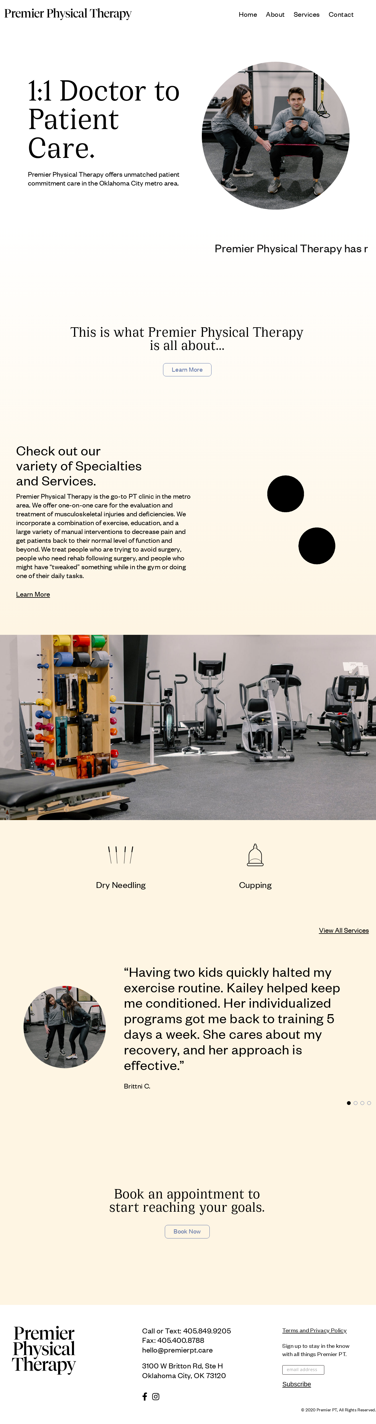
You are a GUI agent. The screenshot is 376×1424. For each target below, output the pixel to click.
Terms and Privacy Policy (314, 1329)
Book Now (187, 1231)
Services (307, 14)
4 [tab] (369, 1103)
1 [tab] (349, 1103)
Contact (341, 14)
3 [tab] (362, 1103)
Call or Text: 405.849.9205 (186, 1330)
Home (248, 14)
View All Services (344, 930)
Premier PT (327, 1409)
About (275, 14)
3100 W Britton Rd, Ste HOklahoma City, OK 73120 (184, 1370)
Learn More (187, 369)
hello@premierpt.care (177, 1349)
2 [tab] (355, 1103)
